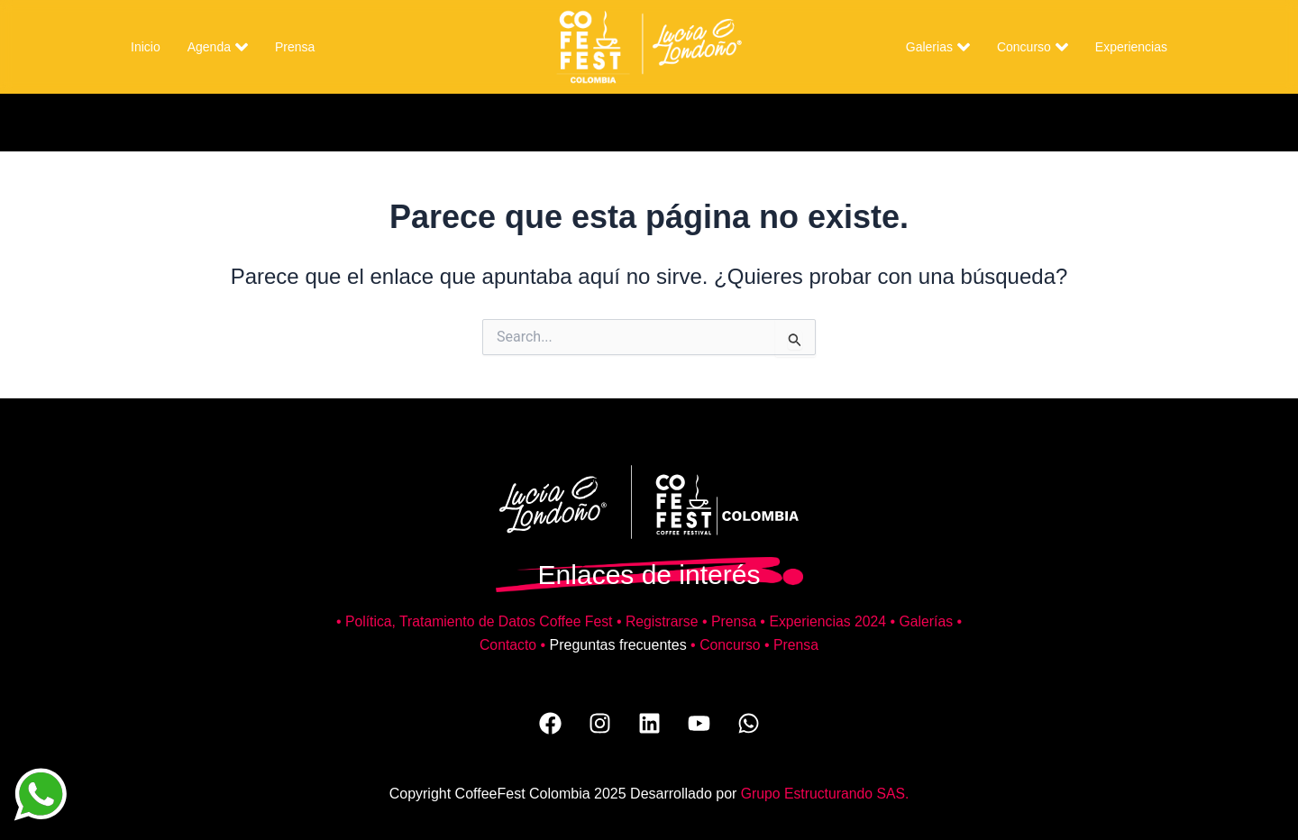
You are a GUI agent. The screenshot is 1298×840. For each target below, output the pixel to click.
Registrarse (662, 621)
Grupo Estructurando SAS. (824, 793)
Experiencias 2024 (830, 621)
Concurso (1032, 47)
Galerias (938, 47)
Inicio (145, 47)
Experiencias (1131, 47)
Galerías (929, 621)
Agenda (217, 47)
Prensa (295, 47)
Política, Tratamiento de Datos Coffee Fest (476, 621)
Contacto (507, 645)
